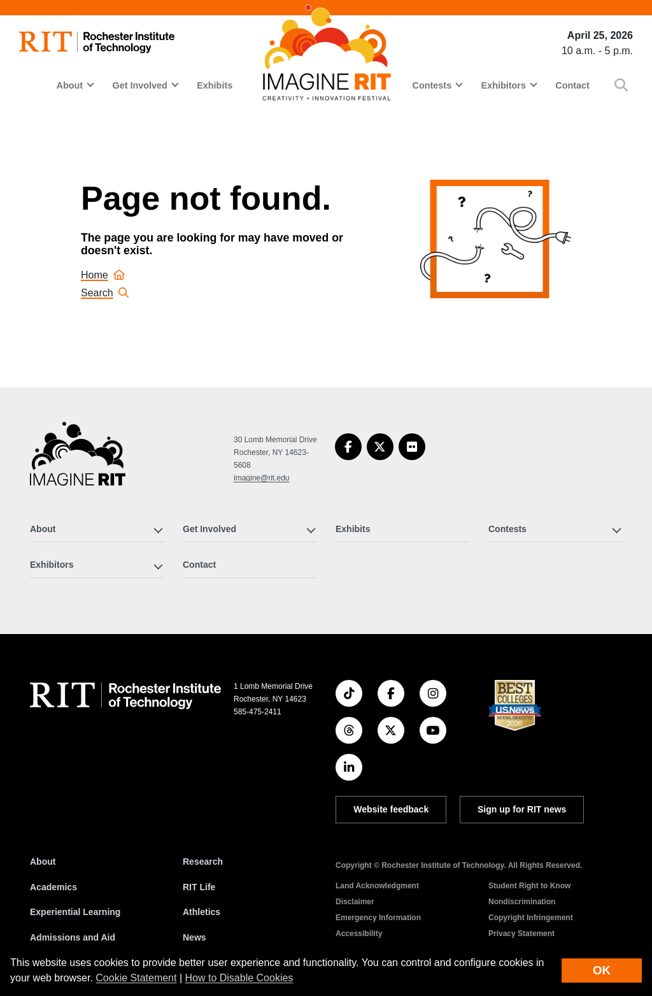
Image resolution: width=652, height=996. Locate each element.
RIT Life (199, 887)
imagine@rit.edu (262, 477)
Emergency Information (378, 917)
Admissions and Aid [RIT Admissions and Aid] (72, 937)
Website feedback (391, 809)
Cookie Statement (136, 977)
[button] (621, 85)
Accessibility (359, 933)
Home (103, 275)
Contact (572, 85)
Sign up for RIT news (522, 809)
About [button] (69, 85)
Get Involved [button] (139, 85)
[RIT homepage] (96, 42)
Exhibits (214, 85)
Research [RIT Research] (203, 861)
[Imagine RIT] (77, 459)
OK (602, 970)
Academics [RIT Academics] (53, 887)
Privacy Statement (521, 933)
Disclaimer (355, 901)
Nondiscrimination (521, 901)
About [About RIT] (42, 861)
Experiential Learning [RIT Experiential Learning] (75, 912)
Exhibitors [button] (503, 85)
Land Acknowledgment (377, 885)
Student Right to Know (529, 885)
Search (105, 292)
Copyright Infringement (530, 917)
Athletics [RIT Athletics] (201, 912)
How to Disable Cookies (239, 977)
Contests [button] (432, 85)
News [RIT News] (194, 937)
